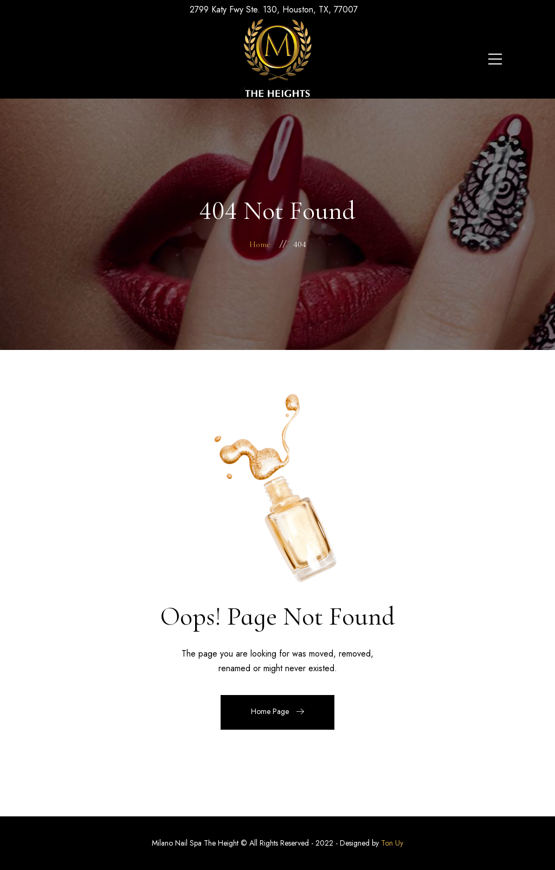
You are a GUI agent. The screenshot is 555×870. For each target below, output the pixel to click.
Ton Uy (392, 842)
